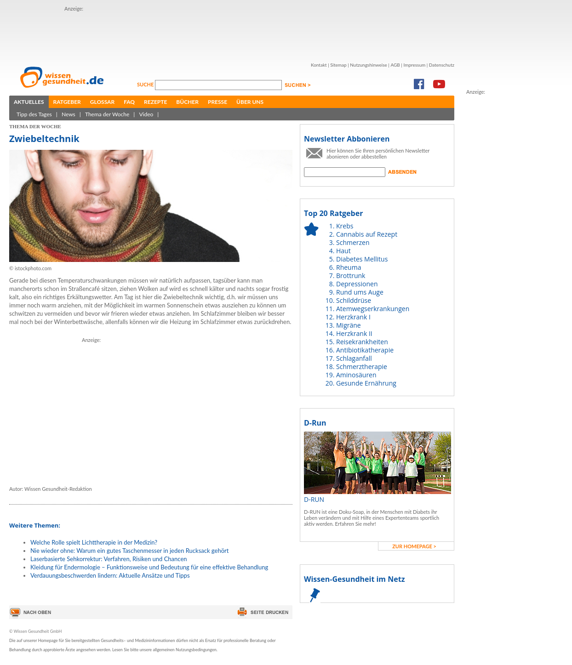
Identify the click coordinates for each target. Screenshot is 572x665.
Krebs (344, 226)
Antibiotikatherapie (365, 350)
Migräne (348, 325)
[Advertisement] (231, 33)
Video (146, 114)
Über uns (249, 101)
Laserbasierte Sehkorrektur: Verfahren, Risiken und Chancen (108, 559)
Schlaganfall (354, 358)
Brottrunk (350, 275)
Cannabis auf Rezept (366, 234)
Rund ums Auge (359, 292)
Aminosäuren (356, 374)
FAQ (129, 101)
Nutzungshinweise (368, 65)
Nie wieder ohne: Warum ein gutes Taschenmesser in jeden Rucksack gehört (129, 550)
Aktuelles (29, 101)
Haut (343, 250)
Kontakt (319, 65)
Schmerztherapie (361, 366)
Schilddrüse (353, 300)
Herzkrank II (354, 333)
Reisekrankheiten (362, 341)
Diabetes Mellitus (362, 259)
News (68, 114)
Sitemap (338, 65)
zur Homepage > (414, 546)
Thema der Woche (107, 114)
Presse (217, 101)
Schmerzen (353, 242)
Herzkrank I (353, 317)
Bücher (187, 101)
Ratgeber (67, 101)
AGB (395, 65)
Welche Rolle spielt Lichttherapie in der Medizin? (93, 542)
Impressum (414, 65)
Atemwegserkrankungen (372, 308)
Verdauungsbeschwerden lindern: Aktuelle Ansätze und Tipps (110, 575)
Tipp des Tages (34, 114)
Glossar (102, 101)
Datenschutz (441, 65)
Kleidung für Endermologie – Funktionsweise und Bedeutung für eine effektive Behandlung (149, 567)
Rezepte (155, 101)
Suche (146, 84)
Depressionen (357, 283)
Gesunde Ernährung (366, 383)
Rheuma (348, 267)
